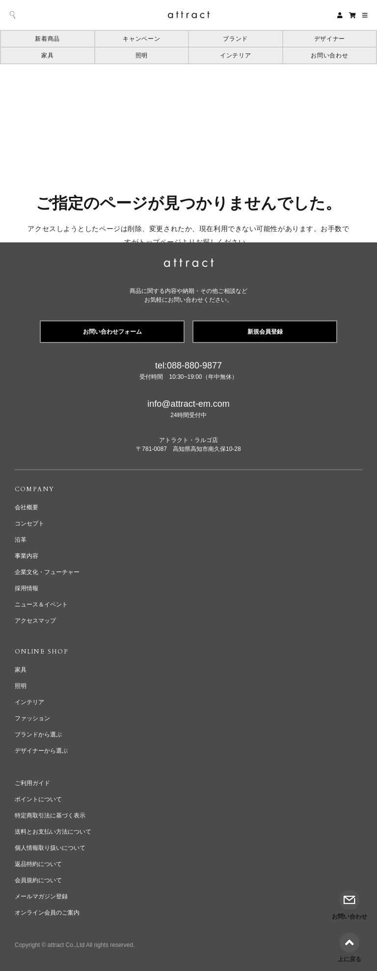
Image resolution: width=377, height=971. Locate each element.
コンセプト (29, 523)
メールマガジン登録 (41, 896)
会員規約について (38, 880)
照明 (141, 55)
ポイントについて (38, 799)
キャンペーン (141, 38)
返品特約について (38, 864)
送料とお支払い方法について (53, 831)
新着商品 (47, 38)
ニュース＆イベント (41, 604)
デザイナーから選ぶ (41, 750)
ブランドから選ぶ (38, 734)
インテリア (235, 55)
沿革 (21, 539)
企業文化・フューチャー (47, 572)
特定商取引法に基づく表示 (50, 815)
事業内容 (26, 555)
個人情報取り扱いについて (50, 847)
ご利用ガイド (32, 783)
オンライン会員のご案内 (47, 912)
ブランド (235, 38)
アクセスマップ (35, 620)
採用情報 (26, 588)
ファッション (32, 718)
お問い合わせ (329, 55)
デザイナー (329, 38)
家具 (47, 55)
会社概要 (26, 507)
